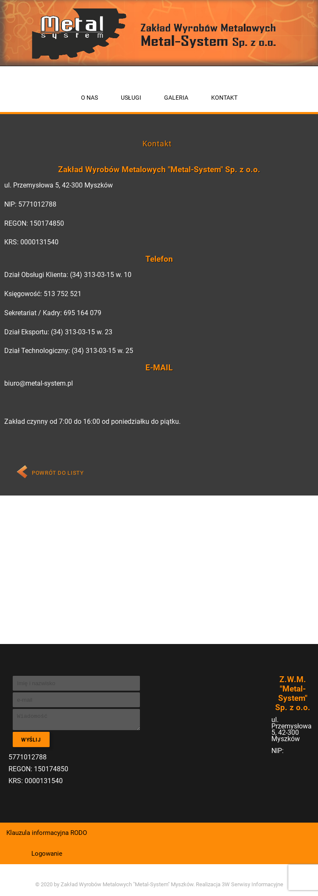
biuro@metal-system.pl (38, 383)
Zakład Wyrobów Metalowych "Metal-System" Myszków (127, 884)
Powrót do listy (58, 473)
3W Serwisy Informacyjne (252, 884)
